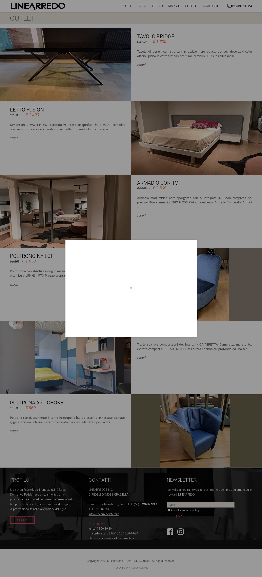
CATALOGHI (210, 6)
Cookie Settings (139, 567)
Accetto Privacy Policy (185, 510)
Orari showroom (99, 523)
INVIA (179, 516)
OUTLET (190, 6)
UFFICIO (157, 6)
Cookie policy (121, 567)
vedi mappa (149, 504)
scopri (141, 65)
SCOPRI (22, 520)
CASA (142, 6)
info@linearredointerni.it (104, 514)
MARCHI (174, 6)
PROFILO (126, 6)
